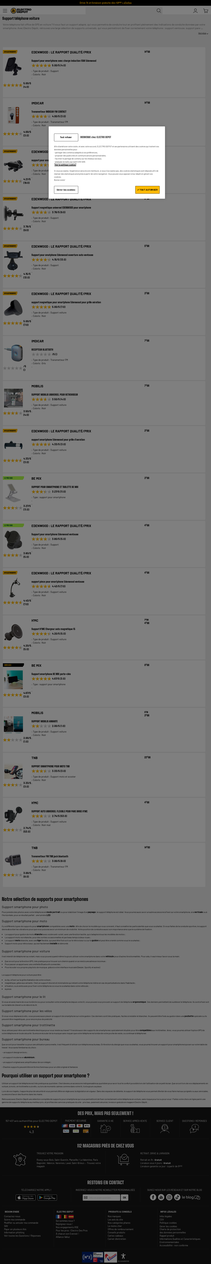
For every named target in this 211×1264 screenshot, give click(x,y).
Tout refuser (66, 137)
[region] (107, 162)
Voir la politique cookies (65, 165)
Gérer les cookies (66, 189)
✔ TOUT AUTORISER (147, 189)
